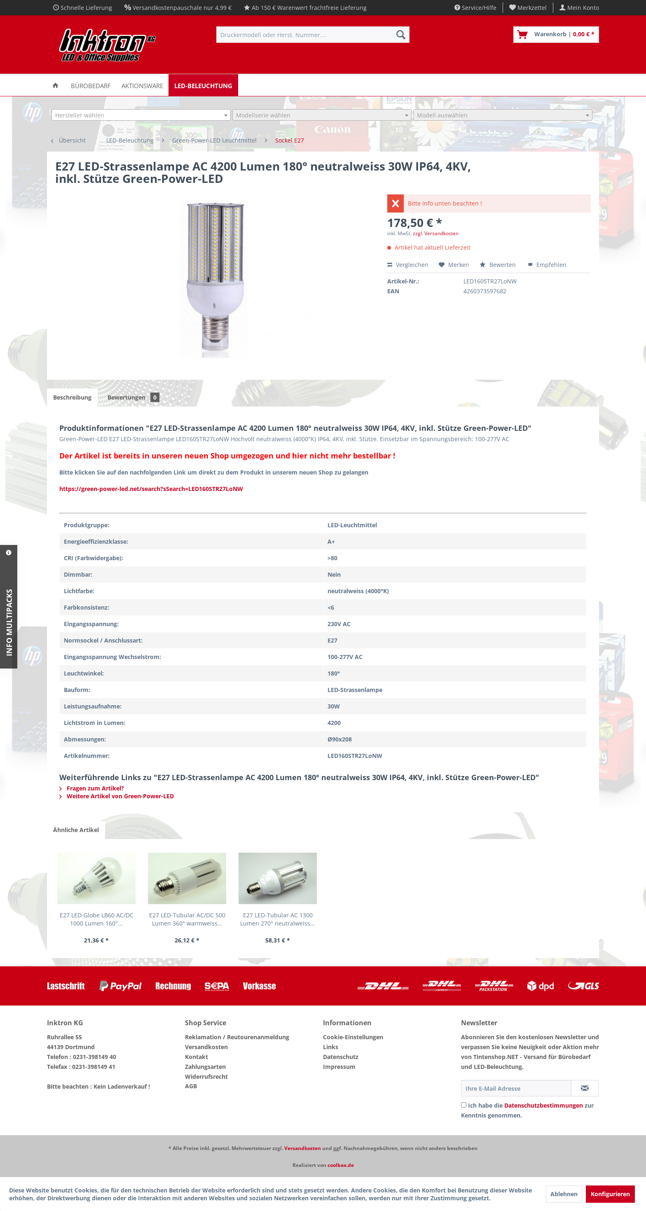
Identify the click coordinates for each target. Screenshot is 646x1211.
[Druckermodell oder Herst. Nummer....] (313, 34)
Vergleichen (407, 265)
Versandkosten (206, 1047)
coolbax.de (341, 1165)
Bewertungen (133, 397)
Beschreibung (72, 397)
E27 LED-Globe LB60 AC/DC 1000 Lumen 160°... (96, 919)
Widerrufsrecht (206, 1076)
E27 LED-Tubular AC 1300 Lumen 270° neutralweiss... (277, 919)
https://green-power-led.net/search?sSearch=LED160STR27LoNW (151, 489)
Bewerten (498, 265)
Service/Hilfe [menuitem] (475, 8)
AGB (191, 1086)
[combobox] (141, 115)
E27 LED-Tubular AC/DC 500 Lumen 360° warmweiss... (187, 919)
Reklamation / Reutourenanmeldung (237, 1037)
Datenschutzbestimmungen (543, 1105)
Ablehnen (564, 1194)
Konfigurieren (610, 1194)
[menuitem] (528, 7)
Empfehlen (547, 265)
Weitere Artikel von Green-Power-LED (116, 796)
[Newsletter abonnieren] (585, 1088)
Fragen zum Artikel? (91, 788)
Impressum (339, 1067)
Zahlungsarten (205, 1067)
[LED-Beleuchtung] (203, 85)
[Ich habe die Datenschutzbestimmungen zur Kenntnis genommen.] (463, 1105)
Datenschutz (340, 1057)
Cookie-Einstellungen (353, 1037)
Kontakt (196, 1057)
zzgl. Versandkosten (436, 233)
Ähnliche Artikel (76, 830)
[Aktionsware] (142, 85)
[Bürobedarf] (91, 85)
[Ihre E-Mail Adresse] (516, 1088)
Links (330, 1047)
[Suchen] (401, 34)
